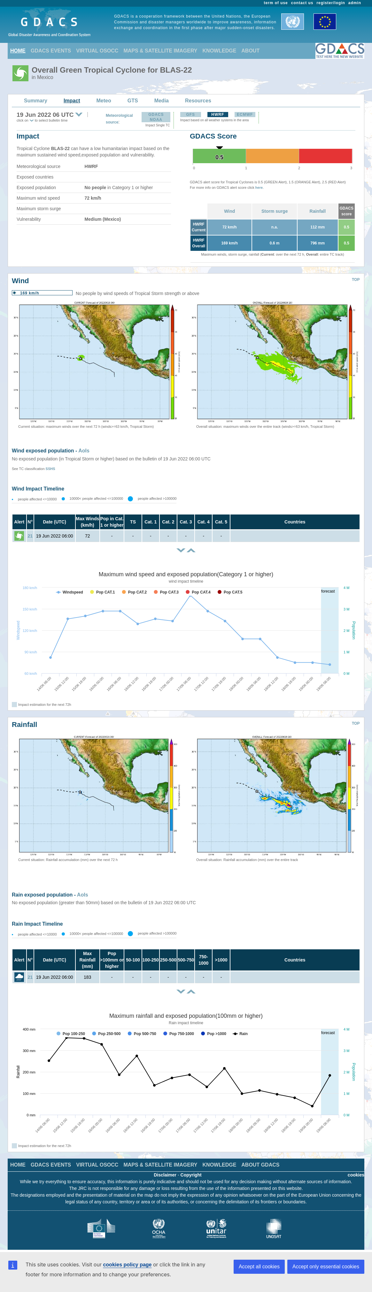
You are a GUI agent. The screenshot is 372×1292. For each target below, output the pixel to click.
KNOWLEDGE (219, 50)
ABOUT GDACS (260, 1165)
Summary (35, 100)
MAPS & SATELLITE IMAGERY (160, 50)
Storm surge (274, 211)
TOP (356, 279)
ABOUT (250, 50)
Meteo (104, 100)
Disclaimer (165, 1174)
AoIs (83, 450)
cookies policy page (127, 1264)
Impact (72, 100)
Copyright (191, 1174)
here (259, 187)
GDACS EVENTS (51, 50)
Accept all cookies (259, 1266)
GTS (133, 100)
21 (30, 535)
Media (161, 100)
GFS (190, 114)
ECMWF (245, 114)
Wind (229, 211)
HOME (18, 50)
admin (354, 3)
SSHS (50, 469)
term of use (276, 3)
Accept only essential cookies (325, 1266)
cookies (356, 1174)
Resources (198, 100)
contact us (302, 3)
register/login (330, 3)
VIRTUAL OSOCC (97, 50)
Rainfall (318, 211)
